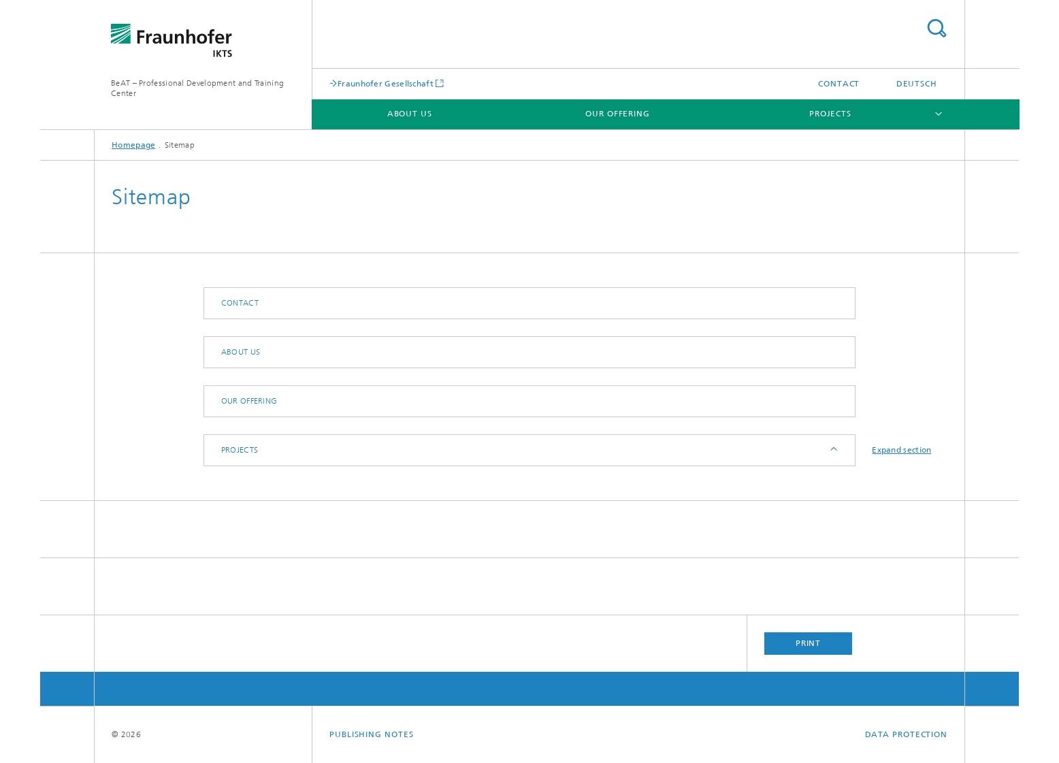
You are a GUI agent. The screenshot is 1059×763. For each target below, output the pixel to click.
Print (808, 643)
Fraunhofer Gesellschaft (386, 83)
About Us (409, 113)
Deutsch (916, 83)
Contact (839, 83)
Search (936, 28)
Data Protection (906, 734)
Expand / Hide (833, 450)
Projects (830, 113)
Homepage (133, 145)
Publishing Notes (371, 734)
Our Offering (617, 113)
